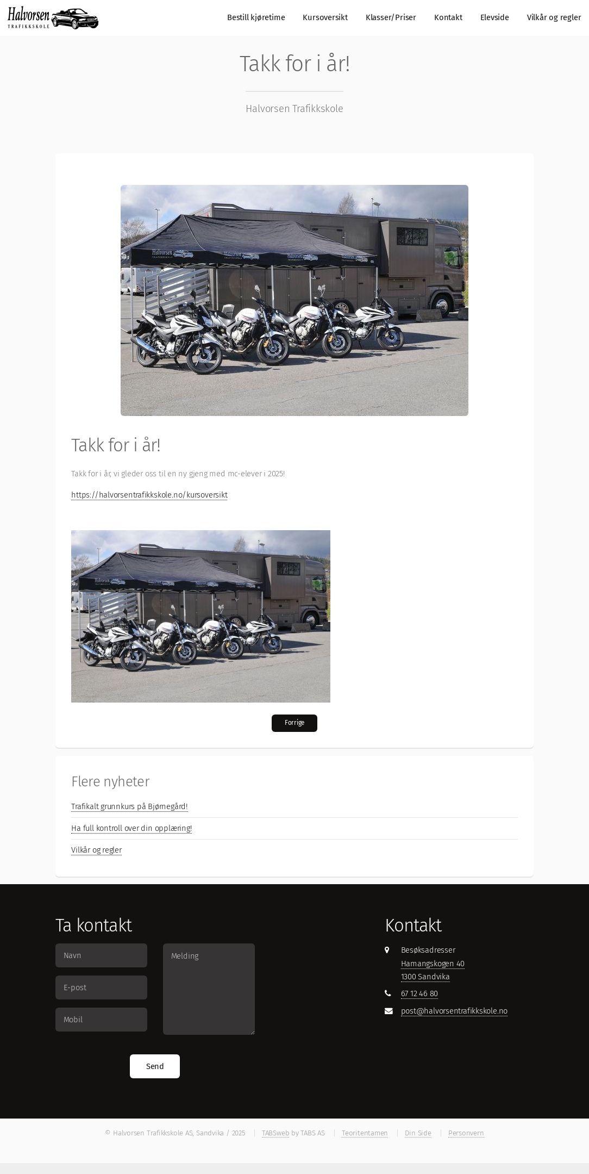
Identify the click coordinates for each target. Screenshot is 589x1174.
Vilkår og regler (554, 17)
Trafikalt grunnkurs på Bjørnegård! (129, 806)
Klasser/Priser (391, 17)
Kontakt (448, 17)
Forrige (294, 722)
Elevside (494, 17)
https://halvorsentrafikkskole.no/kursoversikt (149, 495)
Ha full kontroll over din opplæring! (131, 828)
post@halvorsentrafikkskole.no (454, 1011)
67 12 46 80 (419, 993)
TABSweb (275, 1133)
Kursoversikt (325, 17)
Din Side (418, 1133)
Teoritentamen (365, 1133)
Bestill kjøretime (256, 17)
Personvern (466, 1133)
